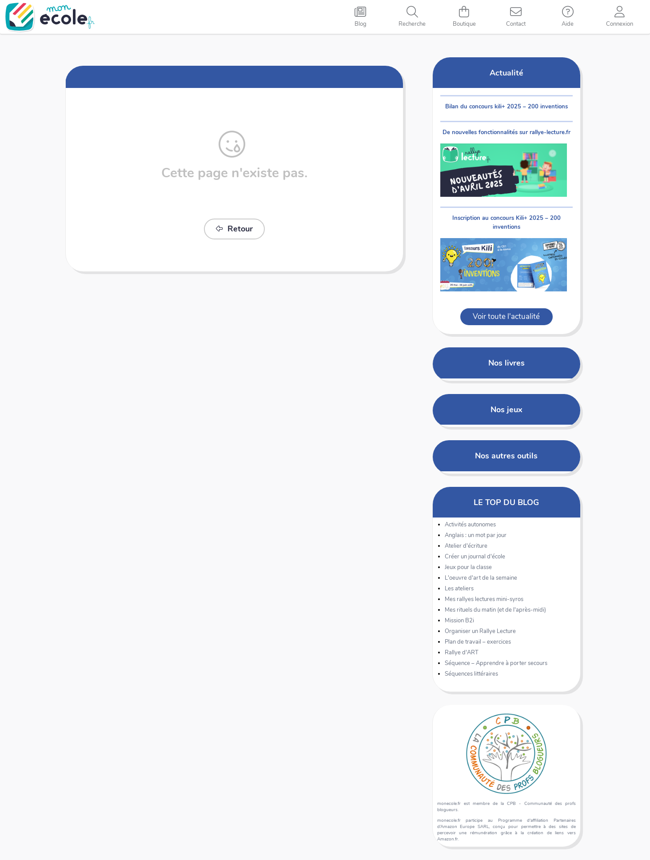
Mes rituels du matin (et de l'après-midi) (495, 610)
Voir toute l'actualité (506, 316)
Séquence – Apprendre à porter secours (496, 663)
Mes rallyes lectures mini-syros (484, 599)
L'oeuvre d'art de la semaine (481, 578)
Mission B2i (459, 621)
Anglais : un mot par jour (475, 535)
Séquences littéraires (471, 674)
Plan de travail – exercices (478, 642)
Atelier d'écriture (466, 546)
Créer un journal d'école (475, 557)
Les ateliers (459, 589)
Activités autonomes (470, 525)
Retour (234, 228)
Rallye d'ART (462, 653)
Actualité (506, 72)
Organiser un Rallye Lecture (480, 631)
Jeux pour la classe (468, 567)
